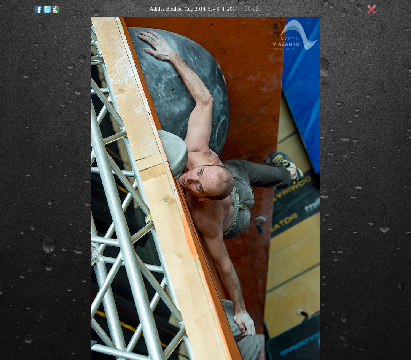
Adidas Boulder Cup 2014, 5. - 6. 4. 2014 (194, 9)
